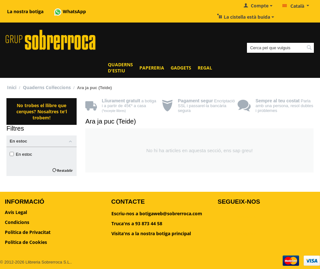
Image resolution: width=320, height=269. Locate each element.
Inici (11, 87)
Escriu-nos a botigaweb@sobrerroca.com (156, 213)
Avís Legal (16, 212)
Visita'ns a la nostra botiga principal (151, 233)
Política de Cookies (26, 242)
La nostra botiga (25, 11)
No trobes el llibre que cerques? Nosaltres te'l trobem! (41, 111)
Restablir (65, 170)
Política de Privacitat (28, 232)
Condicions (17, 222)
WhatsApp (70, 11)
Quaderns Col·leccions (47, 87)
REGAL (205, 68)
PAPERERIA (151, 68)
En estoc (21, 154)
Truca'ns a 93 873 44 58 (136, 223)
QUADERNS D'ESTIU (120, 67)
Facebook (237, 217)
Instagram (237, 234)
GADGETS (181, 68)
